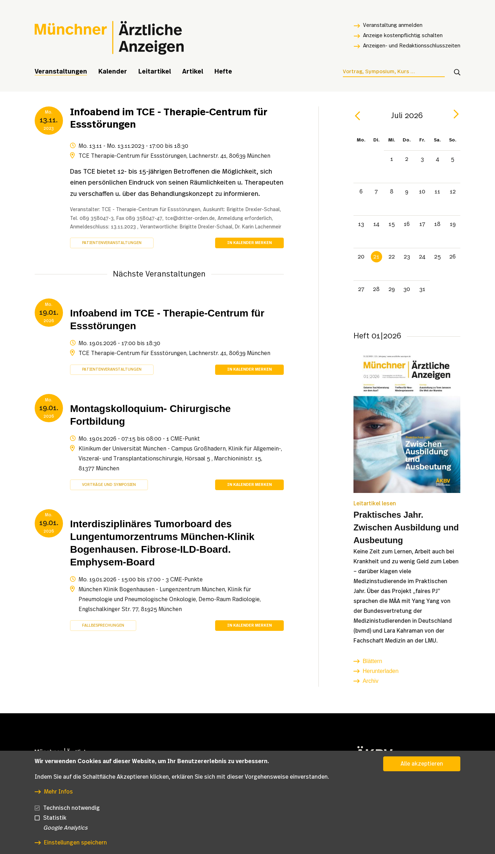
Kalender (112, 72)
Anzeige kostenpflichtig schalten (403, 35)
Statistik (55, 828)
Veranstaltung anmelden (392, 25)
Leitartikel (154, 72)
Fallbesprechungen (103, 625)
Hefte (223, 72)
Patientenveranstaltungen (112, 243)
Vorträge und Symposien (109, 485)
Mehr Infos (58, 801)
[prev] (357, 116)
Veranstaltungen (61, 72)
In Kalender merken (249, 243)
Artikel (192, 72)
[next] (456, 114)
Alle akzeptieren (422, 774)
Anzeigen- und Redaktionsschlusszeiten (411, 45)
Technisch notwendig (71, 818)
